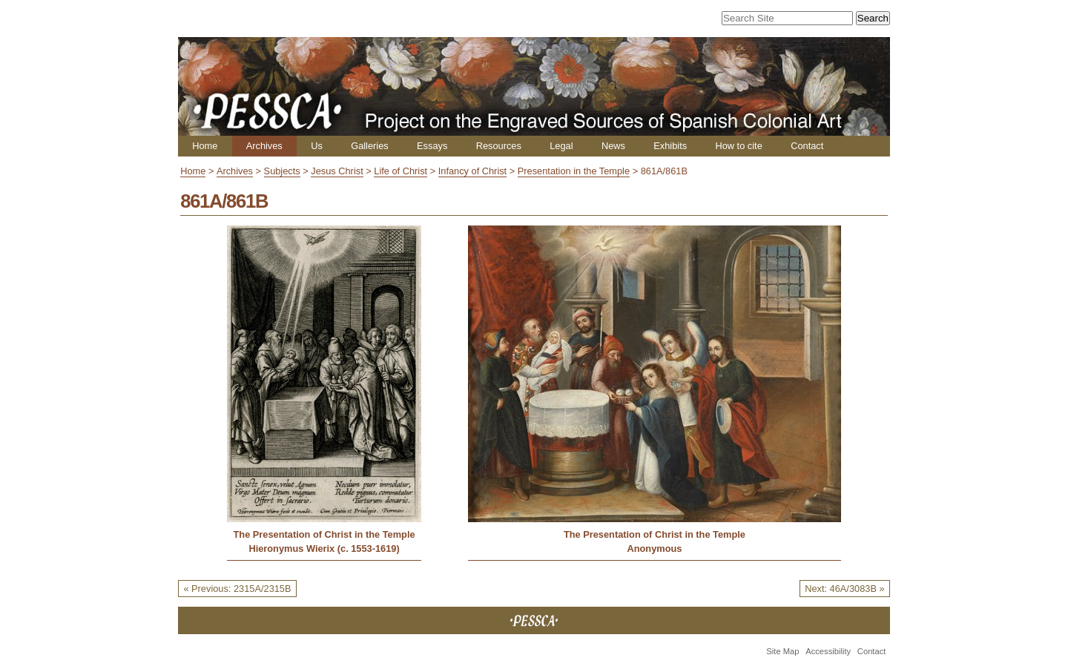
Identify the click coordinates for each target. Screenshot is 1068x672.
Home (204, 145)
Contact (807, 145)
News (613, 145)
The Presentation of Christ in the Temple (324, 534)
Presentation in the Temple (574, 171)
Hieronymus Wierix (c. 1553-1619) (323, 548)
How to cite (738, 145)
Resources (498, 145)
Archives (264, 145)
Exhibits (670, 145)
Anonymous (654, 548)
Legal (561, 145)
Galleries (370, 145)
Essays (432, 145)
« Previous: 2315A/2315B (237, 588)
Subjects (282, 171)
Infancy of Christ (472, 171)
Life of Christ (400, 171)
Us (317, 145)
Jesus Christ (337, 171)
